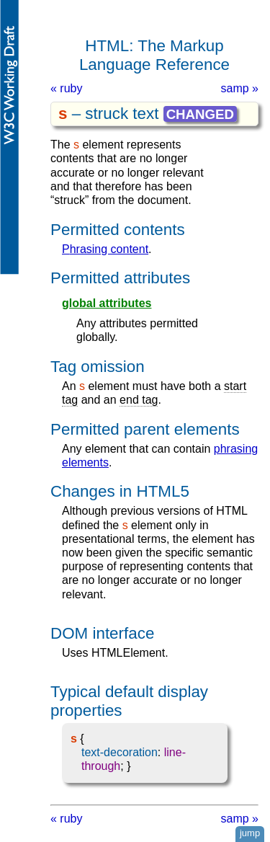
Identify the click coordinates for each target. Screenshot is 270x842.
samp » (239, 88)
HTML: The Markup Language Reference (154, 55)
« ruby (66, 88)
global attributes (106, 303)
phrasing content (105, 249)
